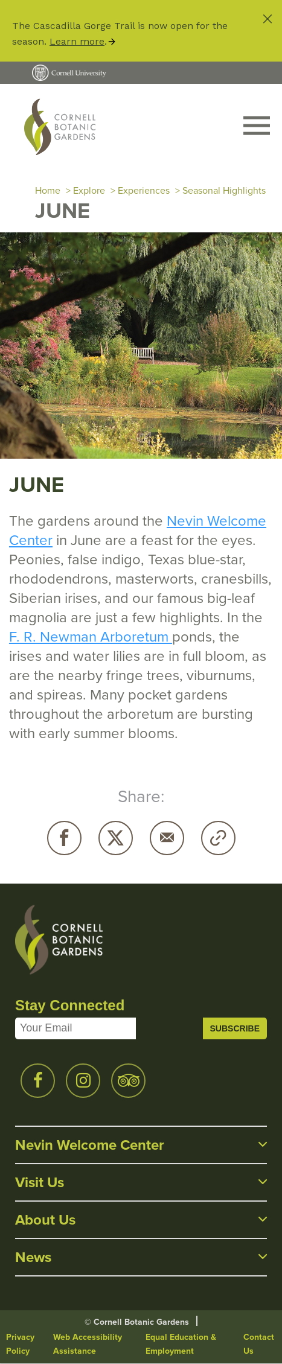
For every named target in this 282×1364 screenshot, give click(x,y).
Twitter (115, 838)
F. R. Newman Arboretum (90, 637)
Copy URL (218, 838)
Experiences (144, 190)
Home (47, 190)
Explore (89, 190)
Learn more (77, 41)
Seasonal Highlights (224, 190)
